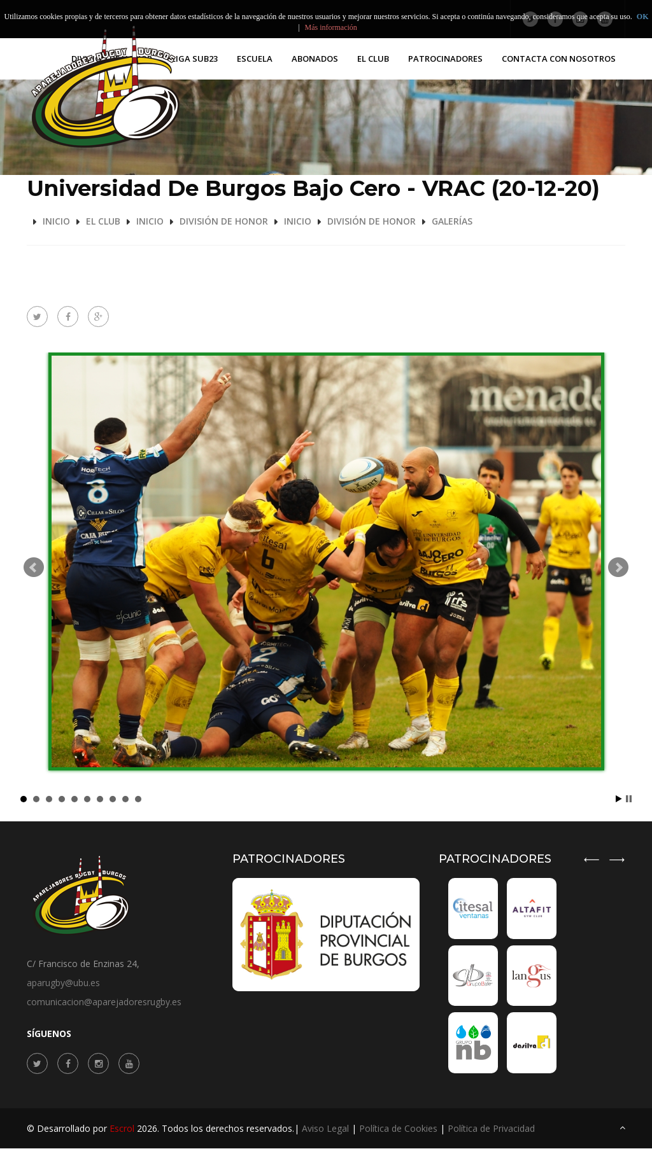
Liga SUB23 (194, 58)
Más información (331, 27)
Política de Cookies (398, 1129)
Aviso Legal (325, 1129)
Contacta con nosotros (559, 58)
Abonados (315, 58)
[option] (530, 976)
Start (619, 798)
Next (618, 567)
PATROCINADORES (445, 58)
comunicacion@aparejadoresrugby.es (104, 1002)
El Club (373, 58)
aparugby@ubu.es (63, 983)
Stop (629, 798)
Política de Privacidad (491, 1129)
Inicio (56, 221)
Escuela (255, 58)
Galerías (452, 221)
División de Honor (224, 221)
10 (138, 799)
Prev (34, 567)
